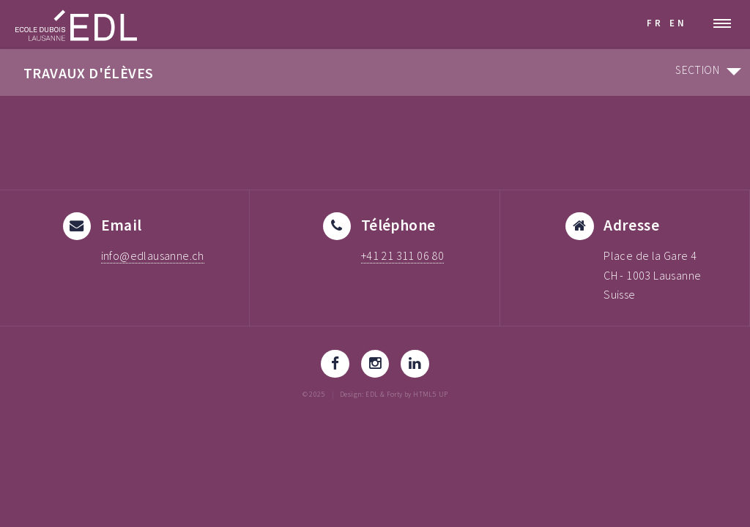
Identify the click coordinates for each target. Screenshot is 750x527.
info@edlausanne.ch (152, 255)
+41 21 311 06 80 (402, 255)
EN (678, 23)
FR (655, 23)
